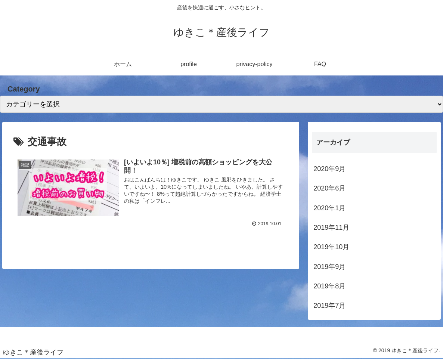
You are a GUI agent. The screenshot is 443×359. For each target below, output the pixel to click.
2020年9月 (329, 169)
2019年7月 (329, 305)
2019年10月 (331, 247)
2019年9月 (329, 266)
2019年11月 (331, 227)
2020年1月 (329, 208)
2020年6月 (329, 188)
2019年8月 (329, 286)
